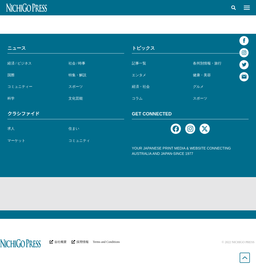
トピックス (143, 48)
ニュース (16, 48)
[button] (233, 8)
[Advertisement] (128, 193)
